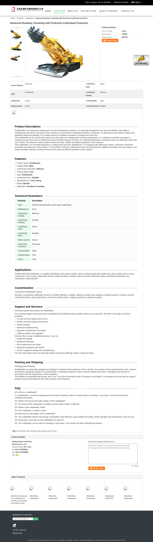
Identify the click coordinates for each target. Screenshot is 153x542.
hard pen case (35, 431)
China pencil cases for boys (49, 540)
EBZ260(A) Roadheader (53, 497)
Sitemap (22, 530)
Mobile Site (17, 533)
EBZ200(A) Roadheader (90, 497)
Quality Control (108, 11)
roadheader (29, 18)
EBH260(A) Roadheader (34, 497)
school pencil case (22, 431)
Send (36, 519)
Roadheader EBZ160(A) (109, 497)
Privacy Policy (33, 540)
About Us (72, 11)
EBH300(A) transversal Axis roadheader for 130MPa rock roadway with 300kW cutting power (19, 501)
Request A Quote (121, 2)
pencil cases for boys (49, 431)
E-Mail (15, 530)
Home (48, 11)
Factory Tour (88, 11)
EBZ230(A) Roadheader (72, 497)
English (138, 1)
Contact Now (111, 40)
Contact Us (127, 11)
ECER (123, 540)
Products (59, 11)
